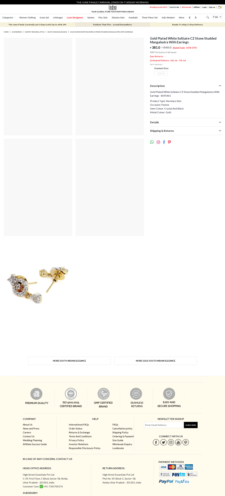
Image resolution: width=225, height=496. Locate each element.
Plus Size (103, 17)
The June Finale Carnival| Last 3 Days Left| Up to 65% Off (37, 24)
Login (204, 7)
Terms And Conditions (80, 436)
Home (6, 32)
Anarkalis (133, 17)
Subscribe (190, 425)
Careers (27, 432)
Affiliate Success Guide (35, 444)
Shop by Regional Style (34, 32)
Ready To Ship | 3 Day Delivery (187, 24)
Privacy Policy (76, 440)
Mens (181, 17)
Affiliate (197, 7)
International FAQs (79, 424)
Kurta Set (44, 17)
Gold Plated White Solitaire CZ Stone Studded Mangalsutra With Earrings (101, 32)
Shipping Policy (120, 432)
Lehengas (58, 17)
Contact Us (28, 436)
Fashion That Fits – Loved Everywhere (112, 24)
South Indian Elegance (57, 32)
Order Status (75, 428)
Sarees (90, 17)
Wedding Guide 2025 (158, 7)
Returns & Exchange (79, 432)
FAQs (115, 424)
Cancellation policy (122, 428)
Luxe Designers (75, 17)
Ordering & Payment (123, 436)
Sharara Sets (118, 17)
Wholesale (186, 7)
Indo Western (168, 17)
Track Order (174, 7)
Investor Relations (78, 444)
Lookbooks (118, 448)
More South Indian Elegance (69, 361)
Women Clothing (27, 17)
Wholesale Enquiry (122, 444)
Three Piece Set (149, 17)
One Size (161, 73)
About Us (27, 424)
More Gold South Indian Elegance (155, 361)
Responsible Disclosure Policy (84, 448)
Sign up (212, 7)
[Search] (207, 17)
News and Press (31, 428)
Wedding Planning (32, 440)
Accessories (17, 32)
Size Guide (117, 440)
